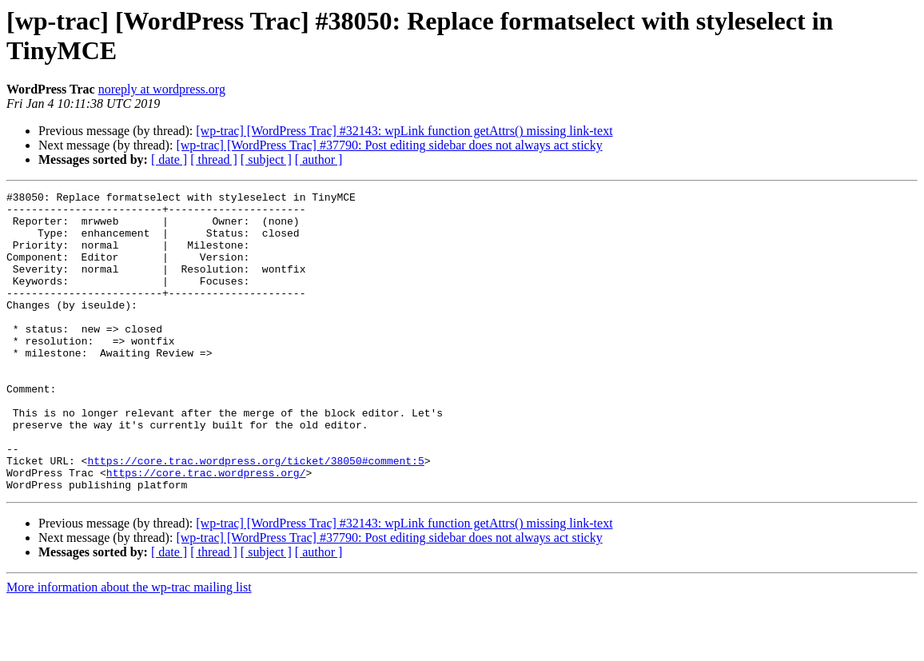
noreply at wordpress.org (161, 89)
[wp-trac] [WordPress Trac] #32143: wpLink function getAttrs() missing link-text (404, 130)
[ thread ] (213, 159)
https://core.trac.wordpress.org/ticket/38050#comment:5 (255, 515)
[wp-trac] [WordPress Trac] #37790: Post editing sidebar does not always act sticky (389, 145)
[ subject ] (266, 159)
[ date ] (169, 159)
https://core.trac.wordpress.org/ (206, 530)
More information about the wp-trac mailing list (129, 647)
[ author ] (319, 159)
